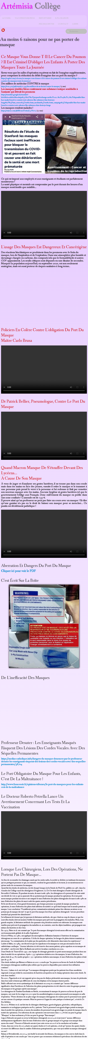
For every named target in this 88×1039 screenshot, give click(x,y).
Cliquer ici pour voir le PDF (18, 571)
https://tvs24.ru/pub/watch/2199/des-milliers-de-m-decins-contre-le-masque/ (30, 86)
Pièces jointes (46, 24)
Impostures (45, 18)
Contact (63, 24)
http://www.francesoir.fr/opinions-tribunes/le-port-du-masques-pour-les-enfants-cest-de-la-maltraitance (42, 786)
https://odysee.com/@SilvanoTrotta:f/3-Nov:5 (18, 110)
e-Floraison (61, 18)
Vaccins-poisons (25, 18)
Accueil (6, 18)
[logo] (31, 8)
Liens (75, 24)
